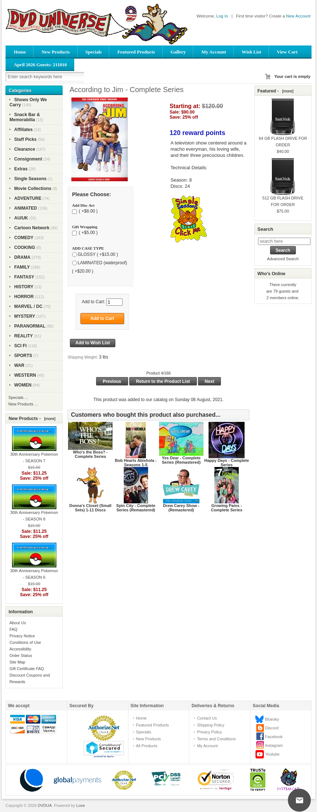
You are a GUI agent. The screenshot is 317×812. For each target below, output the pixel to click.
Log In (222, 16)
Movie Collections (32, 188)
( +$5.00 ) (88, 232)
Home (20, 52)
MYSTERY (24, 316)
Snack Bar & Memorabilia (24, 117)
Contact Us (207, 718)
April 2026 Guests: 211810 (40, 64)
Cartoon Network (31, 227)
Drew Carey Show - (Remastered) (181, 507)
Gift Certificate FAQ (26, 668)
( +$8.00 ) (88, 211)
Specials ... (18, 397)
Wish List (251, 52)
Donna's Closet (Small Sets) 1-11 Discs (90, 507)
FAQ (13, 629)
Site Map (17, 662)
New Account (298, 16)
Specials (94, 52)
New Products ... (23, 404)
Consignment (28, 159)
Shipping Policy (210, 725)
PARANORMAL (29, 326)
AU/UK (21, 218)
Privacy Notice (22, 636)
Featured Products (136, 52)
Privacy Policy (209, 732)
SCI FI (20, 345)
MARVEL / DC (28, 306)
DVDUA (45, 805)
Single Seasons (30, 178)
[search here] (284, 241)
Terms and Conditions (216, 739)
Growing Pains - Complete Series (226, 507)
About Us (17, 623)
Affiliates (23, 129)
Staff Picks (25, 139)
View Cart (287, 52)
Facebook (273, 736)
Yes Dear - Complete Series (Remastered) (181, 460)
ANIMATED (25, 208)
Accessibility (20, 649)
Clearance (24, 149)
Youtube (272, 754)
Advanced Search (283, 259)
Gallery (178, 52)
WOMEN (22, 385)
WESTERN (25, 375)
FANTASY (24, 277)
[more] (48, 418)
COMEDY (23, 237)
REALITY (23, 335)
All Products (147, 746)
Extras (21, 168)
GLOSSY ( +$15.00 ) (98, 254)
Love (80, 805)
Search (265, 229)
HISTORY (23, 286)
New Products (55, 52)
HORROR (23, 296)
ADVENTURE (27, 198)
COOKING (24, 247)
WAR (19, 365)
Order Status (20, 655)
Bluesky (272, 719)
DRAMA (22, 257)
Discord (271, 728)
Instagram (274, 745)
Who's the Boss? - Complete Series (90, 454)
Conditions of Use (25, 642)
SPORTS (23, 355)
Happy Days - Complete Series (226, 462)
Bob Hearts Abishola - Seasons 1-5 (136, 462)
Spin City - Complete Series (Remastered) (135, 507)
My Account (213, 52)
